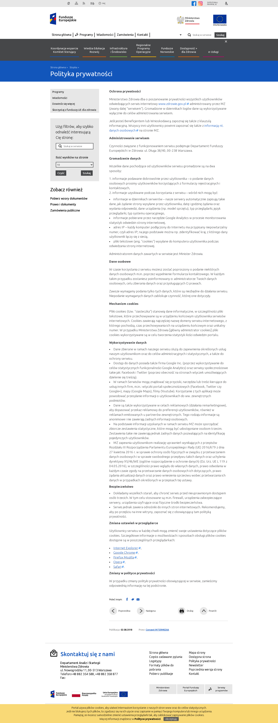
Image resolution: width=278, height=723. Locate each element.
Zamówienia (125, 34)
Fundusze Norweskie (167, 50)
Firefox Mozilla (123, 557)
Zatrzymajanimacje (212, 3)
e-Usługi (213, 51)
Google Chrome (124, 552)
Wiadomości (105, 34)
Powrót (213, 610)
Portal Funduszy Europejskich (191, 689)
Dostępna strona (200, 656)
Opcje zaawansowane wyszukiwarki (181, 34)
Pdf (167, 611)
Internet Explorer (125, 548)
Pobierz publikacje (161, 673)
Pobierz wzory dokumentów (68, 198)
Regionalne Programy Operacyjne (143, 48)
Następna (151, 610)
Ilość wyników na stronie (72, 157)
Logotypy (155, 661)
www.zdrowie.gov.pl (172, 103)
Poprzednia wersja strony (205, 669)
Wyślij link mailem (138, 599)
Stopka (73, 67)
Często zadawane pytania (165, 656)
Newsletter (196, 665)
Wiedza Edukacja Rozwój (94, 50)
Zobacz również (66, 189)
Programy (86, 34)
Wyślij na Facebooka (127, 599)
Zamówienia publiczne (65, 210)
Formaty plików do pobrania (161, 667)
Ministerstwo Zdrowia (163, 689)
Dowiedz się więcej (63, 103)
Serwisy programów (217, 689)
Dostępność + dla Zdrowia (188, 50)
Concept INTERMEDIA (157, 629)
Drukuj (190, 610)
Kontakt (92, 3)
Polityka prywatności (81, 73)
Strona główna (69, 3)
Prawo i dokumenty (63, 204)
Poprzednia (124, 610)
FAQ (104, 3)
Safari (117, 566)
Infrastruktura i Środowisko (118, 50)
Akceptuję (171, 718)
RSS (84, 3)
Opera (117, 562)
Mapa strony (77, 3)
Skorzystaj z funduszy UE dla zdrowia (74, 109)
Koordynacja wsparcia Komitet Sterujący (64, 50)
